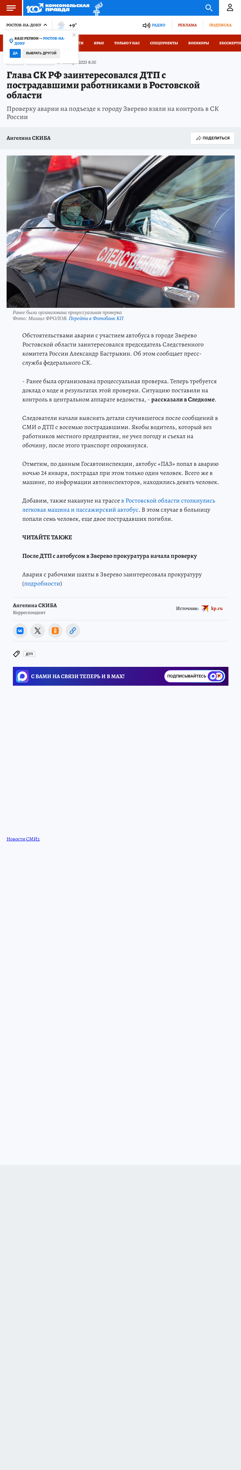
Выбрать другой (41, 53)
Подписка (220, 25)
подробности (42, 583)
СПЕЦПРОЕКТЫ (164, 43)
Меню (8, 8)
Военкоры (198, 43)
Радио (158, 25)
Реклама (187, 25)
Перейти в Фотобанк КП (96, 318)
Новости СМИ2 (23, 839)
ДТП (29, 654)
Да (15, 53)
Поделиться (212, 138)
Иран (99, 43)
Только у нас (127, 43)
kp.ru (217, 608)
